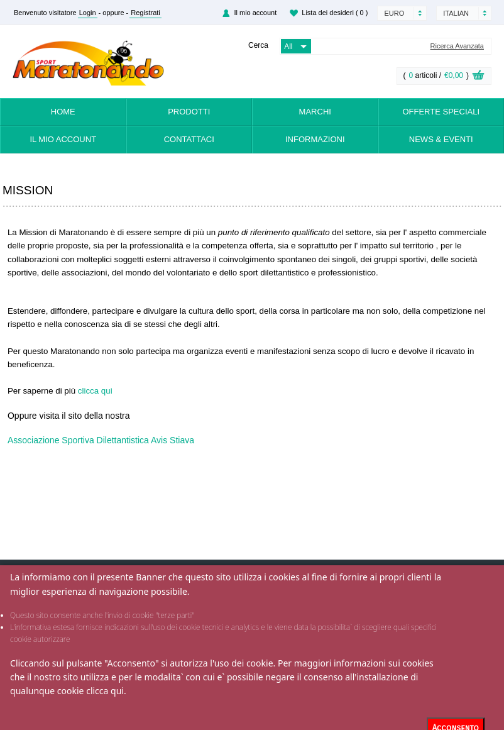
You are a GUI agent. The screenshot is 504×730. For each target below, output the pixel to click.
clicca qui (105, 691)
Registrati (145, 12)
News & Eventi (441, 139)
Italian (456, 13)
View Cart (478, 77)
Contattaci (189, 139)
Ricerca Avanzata (457, 46)
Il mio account (255, 12)
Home (63, 111)
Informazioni (315, 139)
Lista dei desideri (335, 12)
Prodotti (189, 111)
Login (87, 12)
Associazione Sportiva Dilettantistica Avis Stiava (101, 440)
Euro (394, 13)
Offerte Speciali (440, 111)
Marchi (315, 111)
